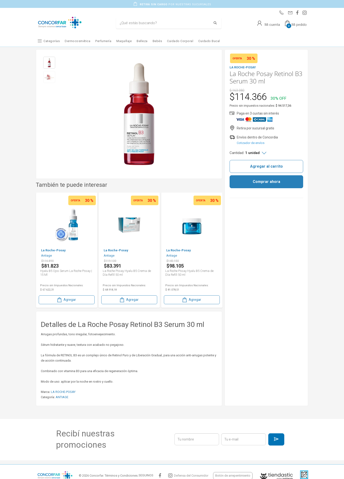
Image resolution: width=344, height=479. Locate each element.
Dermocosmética (77, 41)
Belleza (142, 41)
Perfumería (103, 41)
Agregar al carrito (266, 166)
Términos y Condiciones (121, 475)
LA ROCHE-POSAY (63, 392)
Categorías (51, 41)
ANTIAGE (62, 397)
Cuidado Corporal (180, 41)
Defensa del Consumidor (191, 475)
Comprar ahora (266, 181)
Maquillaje (124, 41)
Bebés (157, 41)
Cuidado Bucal (209, 41)
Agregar (66, 300)
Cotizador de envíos (250, 143)
